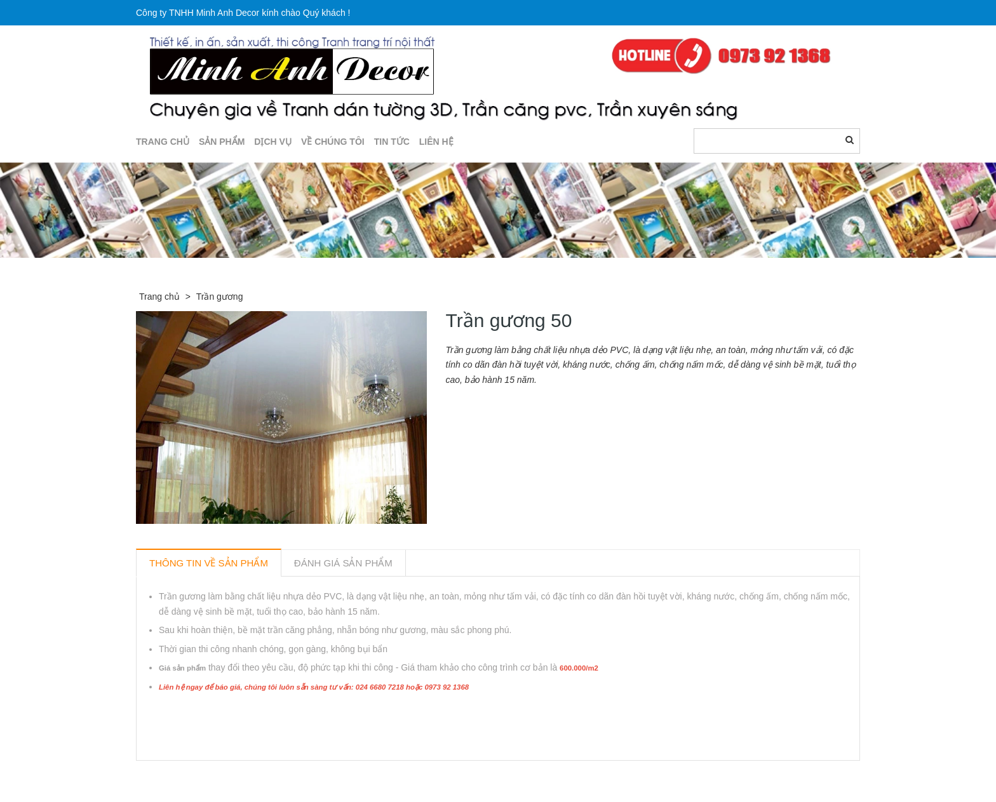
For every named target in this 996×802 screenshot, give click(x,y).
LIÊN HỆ (436, 142)
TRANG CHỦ (162, 142)
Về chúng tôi (333, 142)
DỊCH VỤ (273, 142)
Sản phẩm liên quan (205, 775)
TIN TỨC (392, 142)
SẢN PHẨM (222, 142)
